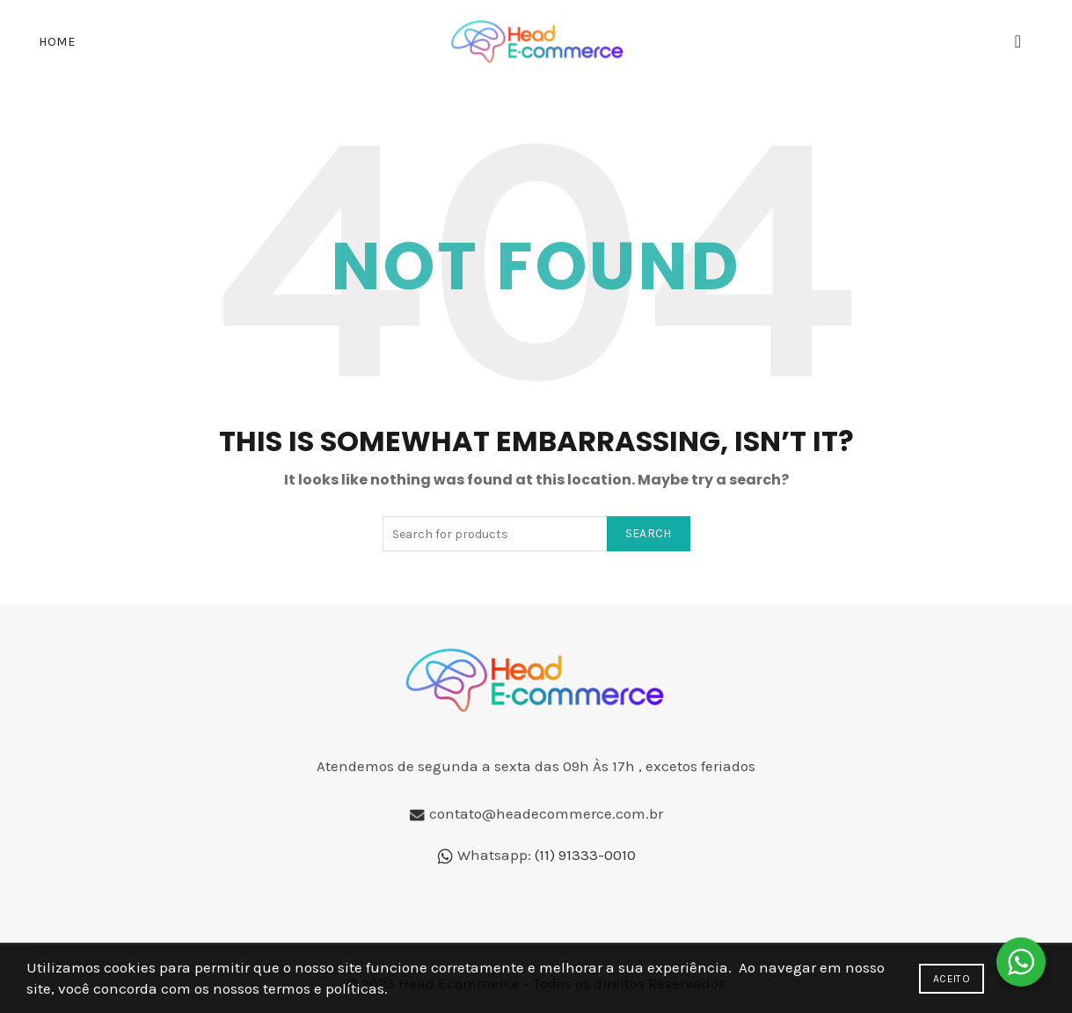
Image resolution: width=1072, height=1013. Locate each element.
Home (57, 41)
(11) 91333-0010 (585, 855)
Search (648, 533)
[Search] (1018, 41)
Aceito (951, 979)
